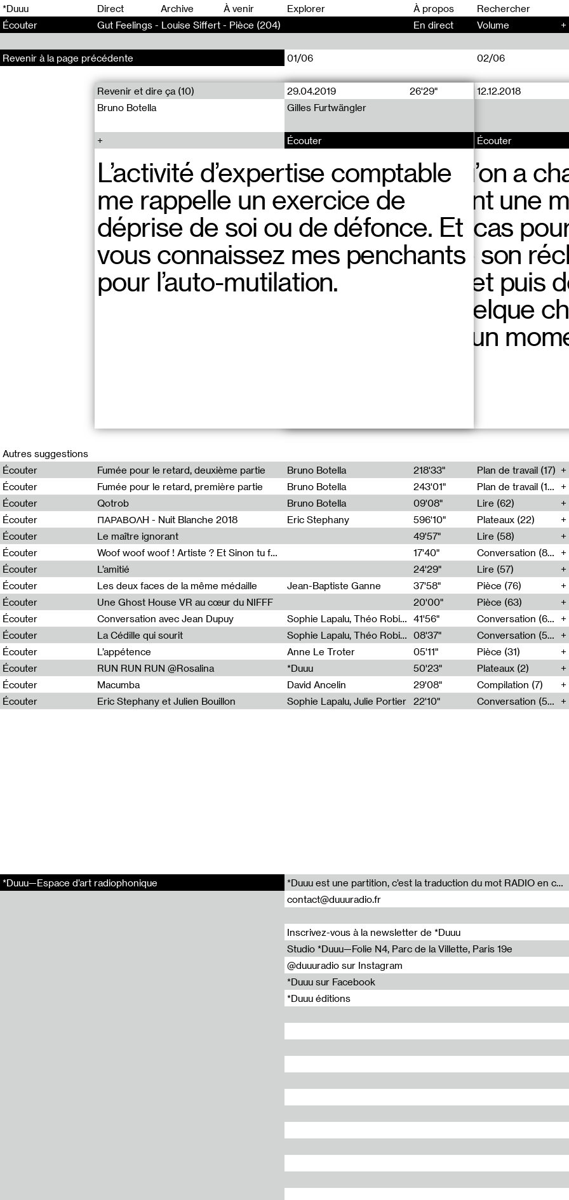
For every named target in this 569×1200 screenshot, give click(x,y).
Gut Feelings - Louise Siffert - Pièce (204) (189, 24)
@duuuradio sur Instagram (345, 965)
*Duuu (16, 8)
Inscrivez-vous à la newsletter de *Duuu (373, 932)
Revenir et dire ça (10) (145, 91)
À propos (433, 8)
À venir (239, 8)
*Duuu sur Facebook (331, 981)
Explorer (306, 8)
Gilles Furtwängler (326, 107)
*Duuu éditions (319, 998)
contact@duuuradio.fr (334, 899)
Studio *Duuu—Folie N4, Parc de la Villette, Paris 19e (399, 948)
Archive (177, 8)
